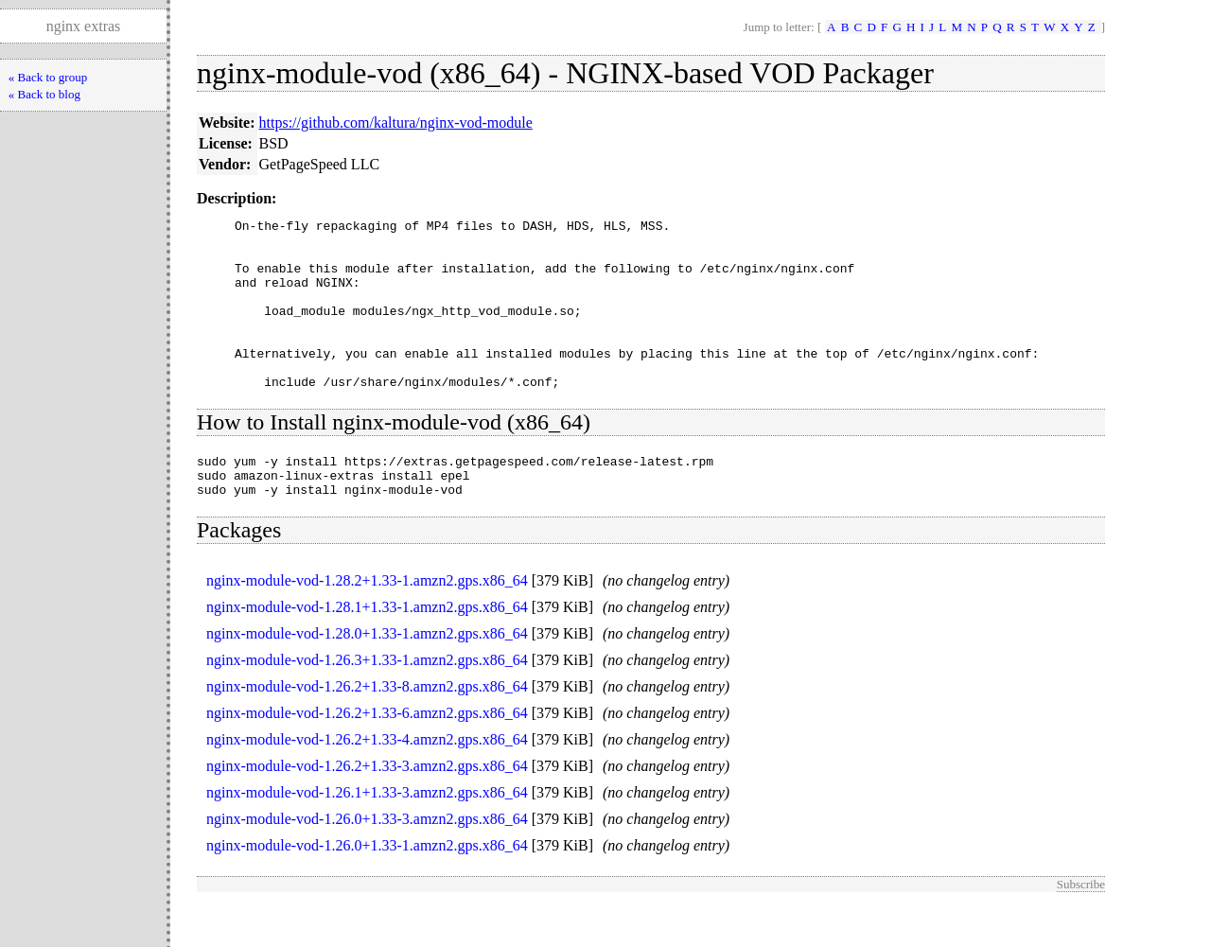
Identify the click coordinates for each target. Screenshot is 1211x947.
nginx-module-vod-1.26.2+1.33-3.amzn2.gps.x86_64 (367, 808)
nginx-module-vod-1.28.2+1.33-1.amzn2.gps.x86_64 (367, 623)
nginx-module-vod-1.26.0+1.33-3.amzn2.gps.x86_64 (367, 861)
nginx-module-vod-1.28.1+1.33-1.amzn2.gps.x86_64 (367, 649)
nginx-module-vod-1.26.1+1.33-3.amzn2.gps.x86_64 (367, 835)
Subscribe (1081, 927)
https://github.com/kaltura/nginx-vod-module (396, 122)
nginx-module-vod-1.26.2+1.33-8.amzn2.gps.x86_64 (367, 729)
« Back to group (48, 77)
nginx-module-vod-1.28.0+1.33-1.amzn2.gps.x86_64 (367, 676)
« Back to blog (44, 94)
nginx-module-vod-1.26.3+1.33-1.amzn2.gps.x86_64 (367, 702)
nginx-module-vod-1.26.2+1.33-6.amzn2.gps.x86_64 (367, 755)
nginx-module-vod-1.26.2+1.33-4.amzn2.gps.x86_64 (367, 782)
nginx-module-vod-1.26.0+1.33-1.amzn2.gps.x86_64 (367, 888)
